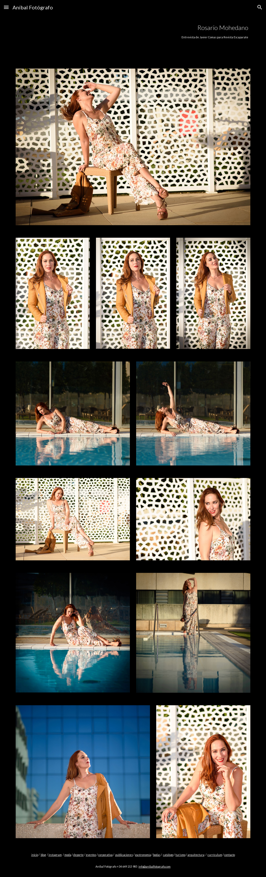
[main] (153, 31)
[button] (6, 7)
